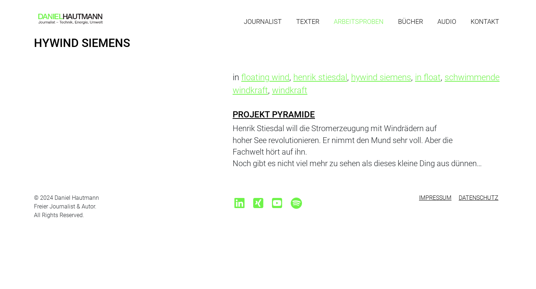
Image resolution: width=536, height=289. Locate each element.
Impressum (435, 197)
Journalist (263, 21)
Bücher (410, 21)
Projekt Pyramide (274, 114)
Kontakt (485, 21)
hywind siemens (381, 77)
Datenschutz (478, 197)
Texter (307, 21)
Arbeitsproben (359, 21)
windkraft (289, 90)
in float (428, 77)
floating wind (265, 77)
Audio (446, 21)
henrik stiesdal (320, 77)
